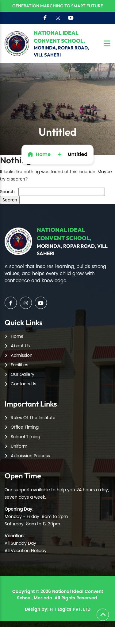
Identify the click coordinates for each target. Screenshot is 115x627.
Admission (22, 355)
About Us (20, 345)
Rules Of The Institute (33, 417)
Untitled (77, 154)
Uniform (19, 446)
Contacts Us (23, 383)
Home (39, 154)
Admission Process (30, 455)
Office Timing (25, 427)
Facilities (19, 364)
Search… (8, 192)
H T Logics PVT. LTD (70, 609)
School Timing (25, 436)
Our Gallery (22, 374)
